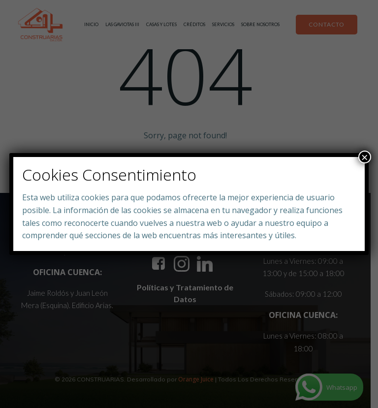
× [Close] (364, 157)
